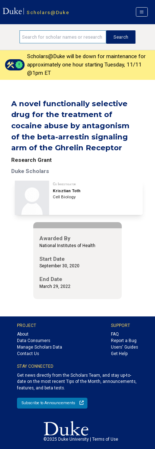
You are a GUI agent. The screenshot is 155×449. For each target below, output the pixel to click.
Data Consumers (33, 340)
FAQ (115, 334)
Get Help (119, 353)
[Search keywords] (63, 36)
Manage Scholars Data (39, 347)
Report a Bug (124, 340)
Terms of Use (105, 439)
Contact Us (28, 353)
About (23, 334)
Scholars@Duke (48, 12)
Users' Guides (124, 347)
